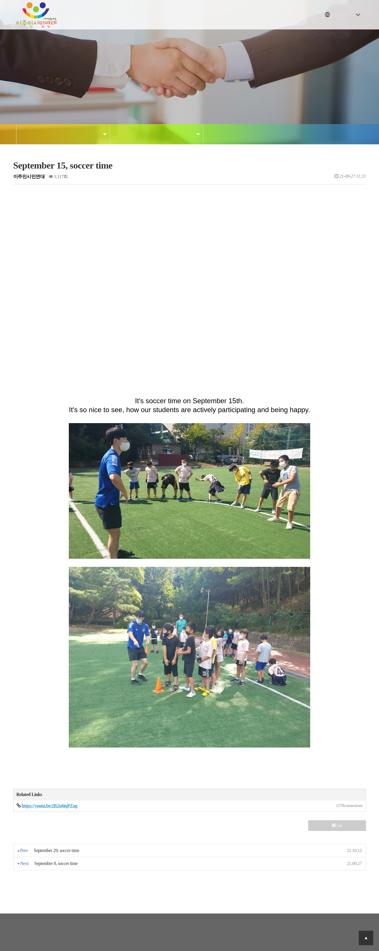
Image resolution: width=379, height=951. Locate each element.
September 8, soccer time (56, 863)
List (337, 825)
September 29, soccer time (56, 850)
